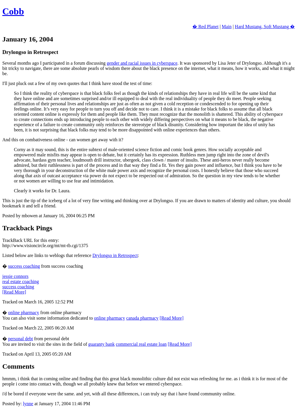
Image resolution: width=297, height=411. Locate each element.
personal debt (20, 338)
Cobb (13, 11)
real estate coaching (20, 281)
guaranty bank (101, 344)
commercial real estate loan (141, 344)
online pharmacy (23, 312)
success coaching (24, 266)
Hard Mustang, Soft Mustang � (265, 26)
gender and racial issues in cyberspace (142, 63)
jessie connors (15, 276)
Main (227, 26)
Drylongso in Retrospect (115, 255)
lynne (28, 403)
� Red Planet (205, 26)
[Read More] (14, 291)
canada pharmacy (142, 318)
